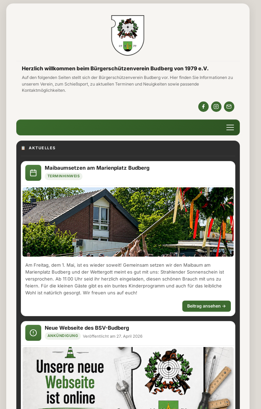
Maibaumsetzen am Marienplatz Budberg (97, 168)
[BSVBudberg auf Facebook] (203, 106)
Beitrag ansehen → (206, 306)
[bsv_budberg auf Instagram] (216, 106)
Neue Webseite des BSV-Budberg (87, 327)
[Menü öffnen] (230, 127)
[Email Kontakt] (229, 106)
